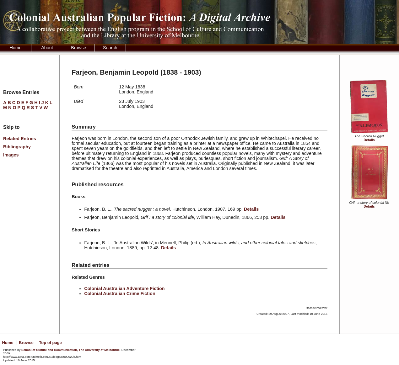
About (47, 47)
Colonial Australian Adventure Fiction (124, 288)
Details (369, 140)
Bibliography (17, 146)
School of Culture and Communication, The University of (70, 350)
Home (15, 47)
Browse (78, 47)
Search (110, 47)
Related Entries (19, 138)
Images (11, 154)
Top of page (50, 342)
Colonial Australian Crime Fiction (119, 293)
